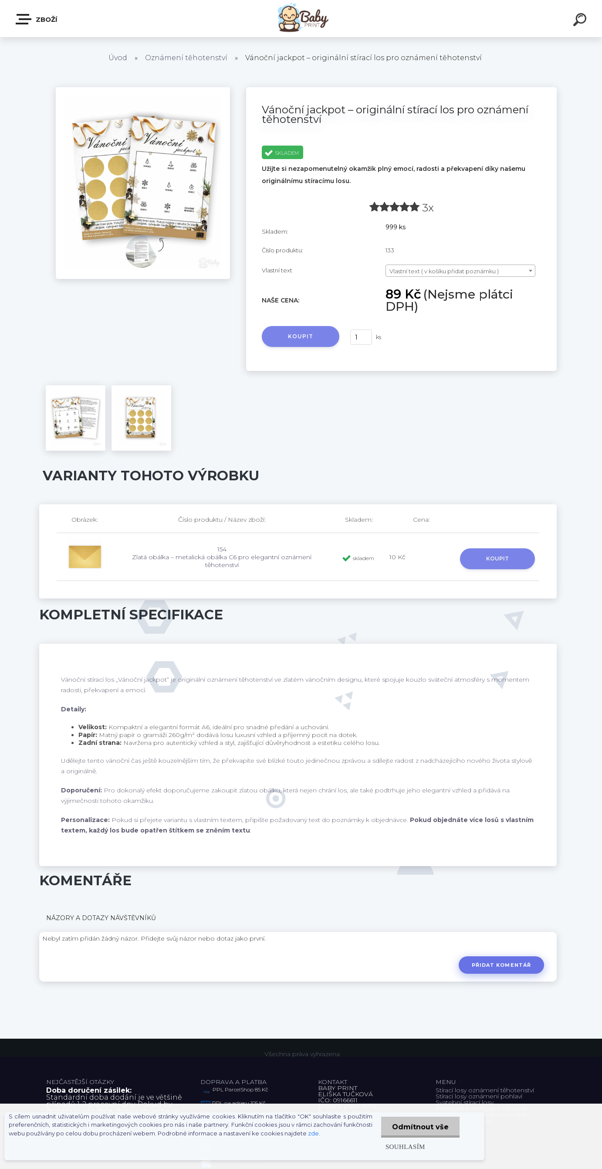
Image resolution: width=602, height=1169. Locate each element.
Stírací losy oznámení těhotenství (485, 1090)
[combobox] (460, 271)
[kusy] (361, 337)
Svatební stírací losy (465, 1102)
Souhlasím (405, 1146)
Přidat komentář (501, 965)
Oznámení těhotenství (186, 58)
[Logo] (301, 18)
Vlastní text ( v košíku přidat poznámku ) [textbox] (444, 271)
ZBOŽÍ (37, 19)
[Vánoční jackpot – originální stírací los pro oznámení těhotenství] (143, 90)
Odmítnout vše (420, 1127)
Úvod (117, 58)
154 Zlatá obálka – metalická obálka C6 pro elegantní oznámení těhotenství (221, 557)
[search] (581, 21)
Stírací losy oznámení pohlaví (479, 1096)
